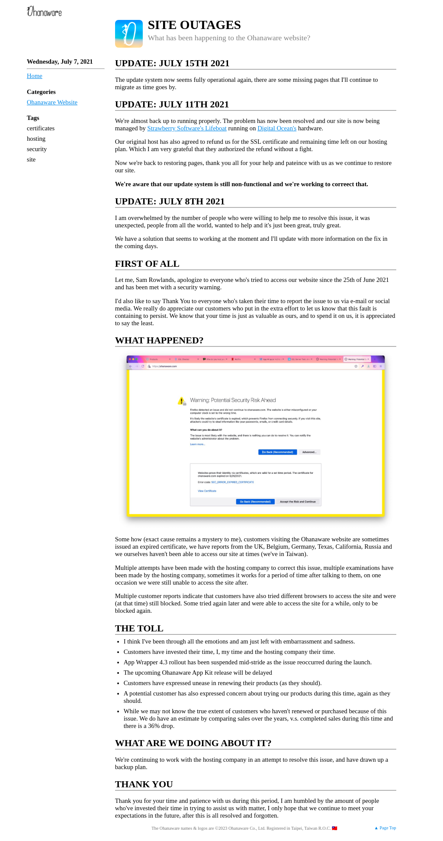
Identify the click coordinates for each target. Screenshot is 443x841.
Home (34, 75)
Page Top (388, 827)
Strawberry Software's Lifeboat (187, 128)
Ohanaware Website (52, 102)
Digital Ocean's (276, 128)
